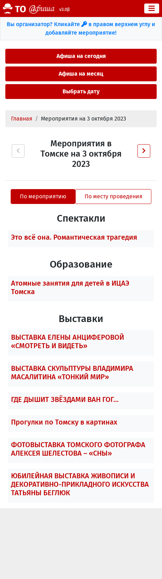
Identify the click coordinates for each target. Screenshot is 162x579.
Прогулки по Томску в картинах (64, 422)
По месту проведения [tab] (113, 196)
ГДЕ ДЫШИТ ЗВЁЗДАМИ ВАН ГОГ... (65, 399)
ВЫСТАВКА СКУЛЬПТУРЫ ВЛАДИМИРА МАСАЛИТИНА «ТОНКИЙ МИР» (72, 372)
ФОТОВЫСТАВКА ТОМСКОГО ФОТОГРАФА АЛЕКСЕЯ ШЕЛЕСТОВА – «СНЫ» (78, 448)
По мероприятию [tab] (43, 196)
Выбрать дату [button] (81, 91)
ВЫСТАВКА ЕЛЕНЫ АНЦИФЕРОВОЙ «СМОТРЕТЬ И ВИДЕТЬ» (67, 341)
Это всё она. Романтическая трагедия (74, 237)
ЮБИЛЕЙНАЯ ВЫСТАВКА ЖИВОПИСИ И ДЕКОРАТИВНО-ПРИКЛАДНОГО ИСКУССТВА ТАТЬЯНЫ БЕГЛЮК (80, 484)
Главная (21, 118)
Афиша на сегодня (81, 56)
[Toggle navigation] (151, 8)
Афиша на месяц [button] (81, 73)
